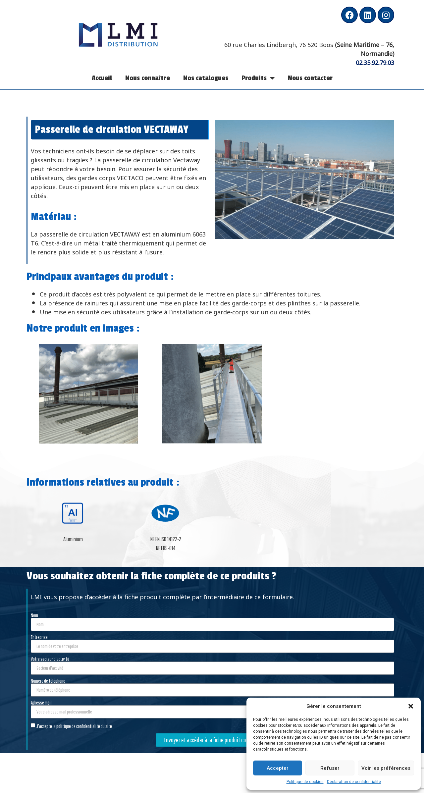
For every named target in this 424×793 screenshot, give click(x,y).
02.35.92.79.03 (375, 62)
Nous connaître (147, 78)
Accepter (278, 768)
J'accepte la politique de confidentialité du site (74, 726)
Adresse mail (41, 702)
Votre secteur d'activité (50, 658)
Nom (34, 615)
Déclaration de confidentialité (354, 781)
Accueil (102, 78)
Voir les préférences (385, 768)
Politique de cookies (305, 781)
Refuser (330, 768)
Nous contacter (310, 78)
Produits (258, 78)
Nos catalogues (205, 78)
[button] (410, 706)
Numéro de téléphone (48, 680)
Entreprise (39, 637)
